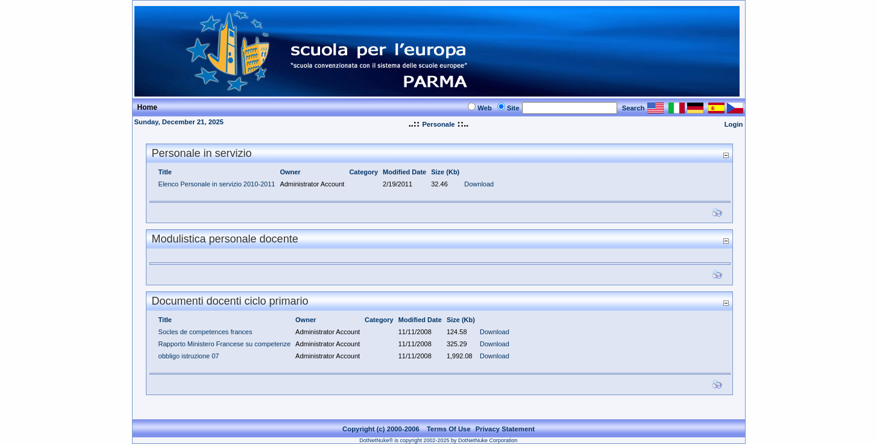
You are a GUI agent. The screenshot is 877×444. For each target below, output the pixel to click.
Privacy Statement (505, 421)
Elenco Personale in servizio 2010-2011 (217, 184)
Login (734, 124)
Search (633, 108)
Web (484, 108)
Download (479, 184)
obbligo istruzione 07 (189, 356)
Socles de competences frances (206, 331)
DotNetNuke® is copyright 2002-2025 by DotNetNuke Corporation (438, 433)
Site (513, 108)
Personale (438, 124)
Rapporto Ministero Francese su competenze (225, 343)
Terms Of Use (449, 421)
